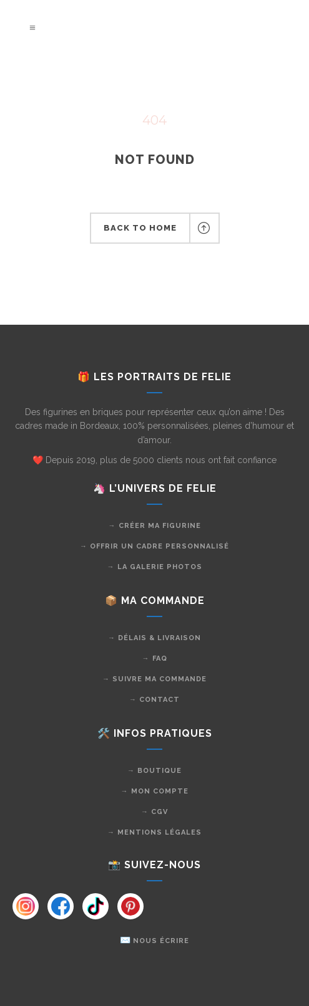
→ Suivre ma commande (154, 679)
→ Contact (154, 700)
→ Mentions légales (154, 832)
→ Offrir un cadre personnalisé (154, 546)
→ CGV (154, 812)
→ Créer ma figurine (155, 526)
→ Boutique (154, 771)
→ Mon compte (155, 791)
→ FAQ (154, 658)
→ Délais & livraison (154, 638)
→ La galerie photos (154, 567)
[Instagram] (25, 906)
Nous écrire (161, 941)
